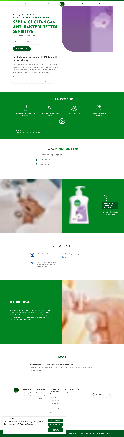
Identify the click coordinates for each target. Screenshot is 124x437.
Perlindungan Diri (18, 15)
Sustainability (40, 398)
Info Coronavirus (72, 3)
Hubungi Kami (81, 393)
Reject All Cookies (55, 425)
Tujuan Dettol (28, 3)
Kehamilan (53, 397)
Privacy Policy (90, 433)
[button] (101, 394)
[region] (34, 425)
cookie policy (29, 424)
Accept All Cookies (55, 421)
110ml (17, 42)
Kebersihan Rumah (55, 413)
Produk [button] (18, 3)
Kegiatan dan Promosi (87, 3)
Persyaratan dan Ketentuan (76, 433)
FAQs (98, 3)
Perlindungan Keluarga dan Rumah (46, 3)
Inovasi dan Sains (41, 396)
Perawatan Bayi (54, 400)
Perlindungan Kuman (45, 81)
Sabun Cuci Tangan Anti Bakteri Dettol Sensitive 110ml (32, 17)
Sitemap (109, 433)
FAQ (78, 389)
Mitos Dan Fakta (68, 393)
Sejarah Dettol (40, 393)
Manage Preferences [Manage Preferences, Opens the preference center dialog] (55, 429)
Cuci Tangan (32, 81)
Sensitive (32, 42)
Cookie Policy (100, 433)
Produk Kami (26, 389)
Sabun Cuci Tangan (32, 15)
